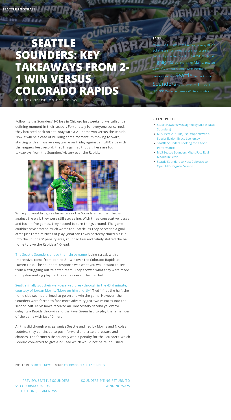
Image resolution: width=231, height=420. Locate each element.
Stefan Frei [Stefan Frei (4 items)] (191, 84)
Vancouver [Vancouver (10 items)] (172, 91)
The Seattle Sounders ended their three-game (51, 254)
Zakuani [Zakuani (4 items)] (207, 91)
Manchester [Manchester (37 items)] (204, 62)
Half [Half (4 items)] (212, 56)
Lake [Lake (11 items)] (189, 63)
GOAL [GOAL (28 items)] (196, 55)
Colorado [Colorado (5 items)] (193, 50)
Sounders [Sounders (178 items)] (164, 83)
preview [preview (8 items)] (157, 76)
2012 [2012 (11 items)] (176, 45)
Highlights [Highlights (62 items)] (162, 62)
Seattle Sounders (92, 365)
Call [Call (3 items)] (172, 51)
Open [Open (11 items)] (180, 69)
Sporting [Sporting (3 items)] (181, 85)
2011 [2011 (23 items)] (168, 44)
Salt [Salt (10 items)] (171, 76)
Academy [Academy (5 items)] (192, 45)
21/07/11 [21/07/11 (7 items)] (157, 45)
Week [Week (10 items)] (183, 91)
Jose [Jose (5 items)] (176, 63)
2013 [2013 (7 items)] (183, 45)
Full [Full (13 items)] (187, 56)
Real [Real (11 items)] (166, 76)
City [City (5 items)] (185, 50)
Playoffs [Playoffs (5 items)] (189, 68)
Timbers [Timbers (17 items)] (204, 84)
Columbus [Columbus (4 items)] (204, 50)
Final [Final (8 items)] (181, 56)
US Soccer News (66, 100)
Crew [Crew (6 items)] (155, 56)
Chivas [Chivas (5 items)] (178, 50)
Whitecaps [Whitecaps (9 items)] (195, 91)
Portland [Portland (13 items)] (200, 68)
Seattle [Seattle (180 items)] (183, 75)
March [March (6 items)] (155, 68)
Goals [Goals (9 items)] (205, 56)
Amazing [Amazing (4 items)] (201, 45)
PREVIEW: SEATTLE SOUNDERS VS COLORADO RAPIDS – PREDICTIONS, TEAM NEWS (42, 385)
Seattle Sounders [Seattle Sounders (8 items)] (203, 76)
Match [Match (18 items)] (165, 68)
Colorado (71, 365)
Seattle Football (19, 9)
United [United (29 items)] (158, 90)
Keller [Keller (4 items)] (182, 62)
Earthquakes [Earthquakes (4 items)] (165, 56)
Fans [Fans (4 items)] (175, 56)
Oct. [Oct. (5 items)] (173, 68)
